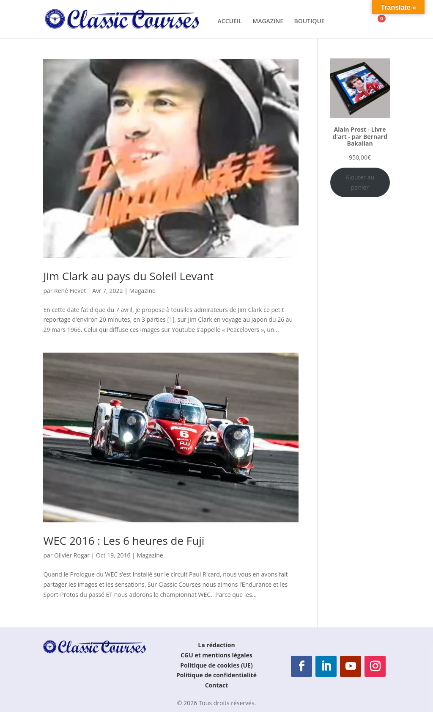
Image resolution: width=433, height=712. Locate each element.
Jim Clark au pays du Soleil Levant (128, 276)
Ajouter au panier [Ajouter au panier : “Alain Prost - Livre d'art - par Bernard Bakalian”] (359, 182)
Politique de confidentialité (216, 675)
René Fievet (70, 291)
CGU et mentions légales (216, 655)
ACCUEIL (230, 21)
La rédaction (216, 645)
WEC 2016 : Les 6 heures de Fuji (123, 540)
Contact (216, 685)
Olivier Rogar (72, 555)
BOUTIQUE (309, 21)
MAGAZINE (267, 21)
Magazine (142, 291)
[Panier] (375, 18)
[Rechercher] (344, 18)
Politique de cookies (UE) (216, 665)
